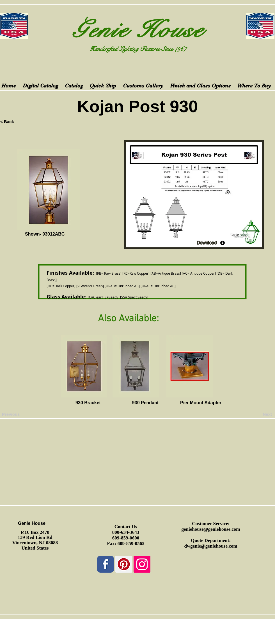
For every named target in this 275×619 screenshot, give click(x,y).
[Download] (211, 243)
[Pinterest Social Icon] (123, 564)
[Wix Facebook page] (105, 564)
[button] (34, 403)
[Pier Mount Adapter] (200, 403)
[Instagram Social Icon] (142, 564)
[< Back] (18, 121)
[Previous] (20, 414)
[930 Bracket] (88, 403)
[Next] (258, 414)
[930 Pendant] (145, 403)
